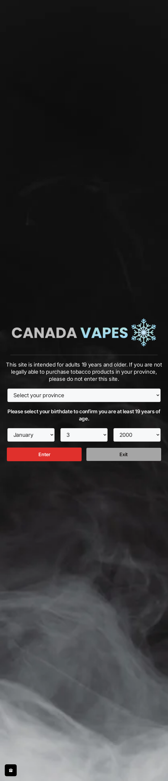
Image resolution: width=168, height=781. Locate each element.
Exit (123, 454)
